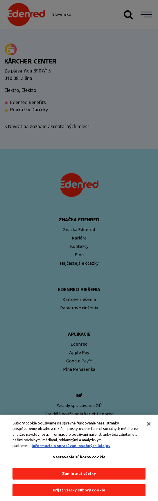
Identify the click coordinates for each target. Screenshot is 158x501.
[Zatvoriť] (148, 424)
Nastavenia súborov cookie (79, 457)
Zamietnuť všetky (79, 473)
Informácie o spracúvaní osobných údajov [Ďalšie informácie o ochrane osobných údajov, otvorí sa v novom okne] (71, 446)
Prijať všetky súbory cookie (79, 490)
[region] (79, 458)
